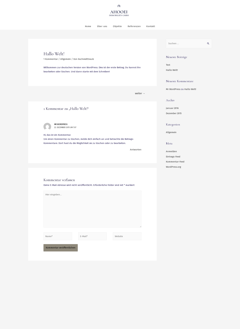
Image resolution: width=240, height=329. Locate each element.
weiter (140, 93)
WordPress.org (173, 166)
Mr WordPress (61, 124)
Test (168, 64)
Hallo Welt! (172, 70)
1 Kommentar (50, 59)
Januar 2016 (172, 108)
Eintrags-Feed (173, 156)
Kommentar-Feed (175, 161)
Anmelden (171, 151)
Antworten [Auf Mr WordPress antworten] (135, 149)
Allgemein (65, 59)
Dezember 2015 (174, 113)
